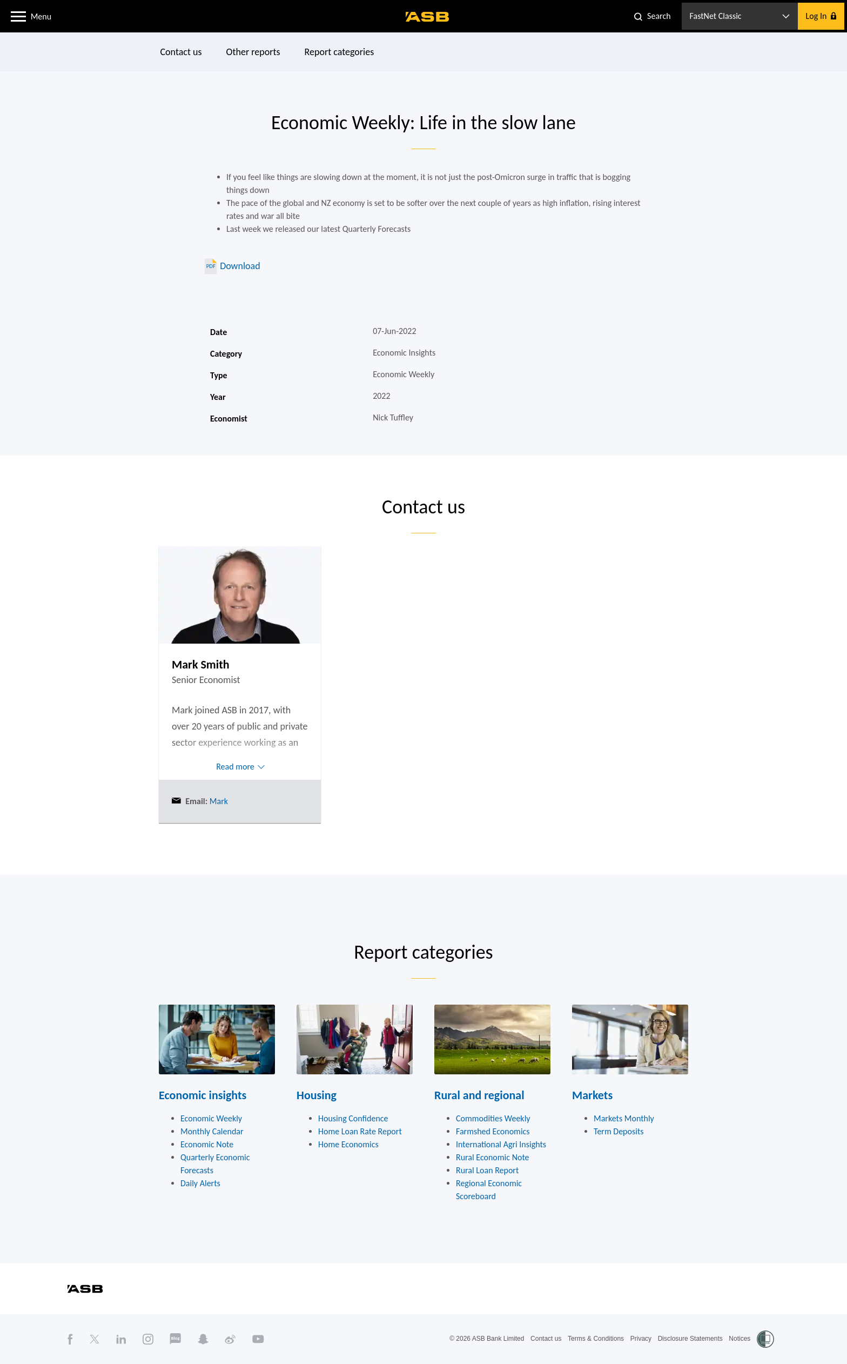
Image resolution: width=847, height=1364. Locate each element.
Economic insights (202, 1095)
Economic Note (206, 1144)
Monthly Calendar (212, 1131)
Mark (217, 801)
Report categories (339, 52)
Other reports (253, 52)
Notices (739, 1338)
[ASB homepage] (428, 17)
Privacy (640, 1338)
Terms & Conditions (596, 1338)
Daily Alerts (200, 1183)
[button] (18, 15)
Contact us (181, 52)
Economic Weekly (211, 1118)
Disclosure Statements (690, 1338)
